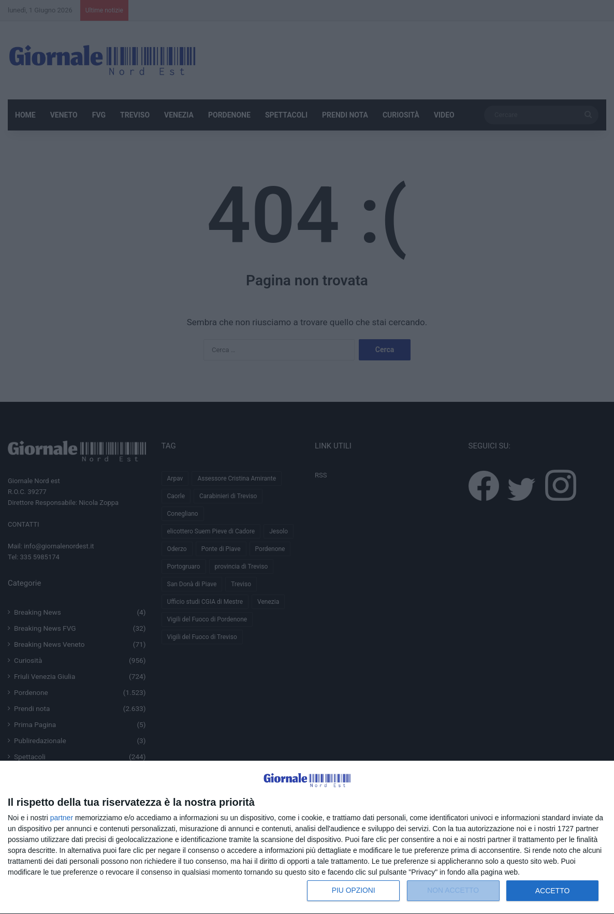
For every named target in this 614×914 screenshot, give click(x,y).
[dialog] (307, 837)
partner (61, 817)
